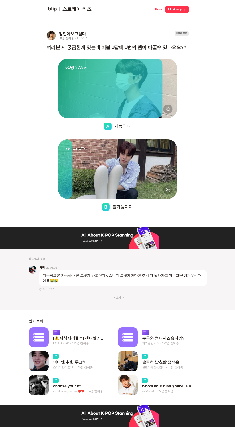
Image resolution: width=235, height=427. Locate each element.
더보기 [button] (116, 297)
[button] (158, 9)
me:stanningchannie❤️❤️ (69, 391)
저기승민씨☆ (150, 343)
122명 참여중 (170, 343)
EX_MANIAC (61, 343)
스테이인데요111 (64, 367)
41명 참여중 (175, 367)
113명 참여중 (80, 343)
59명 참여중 (85, 367)
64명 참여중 (95, 391)
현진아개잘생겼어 (153, 367)
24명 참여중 (165, 391)
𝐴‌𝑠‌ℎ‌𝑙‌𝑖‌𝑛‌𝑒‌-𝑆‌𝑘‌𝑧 (148, 391)
